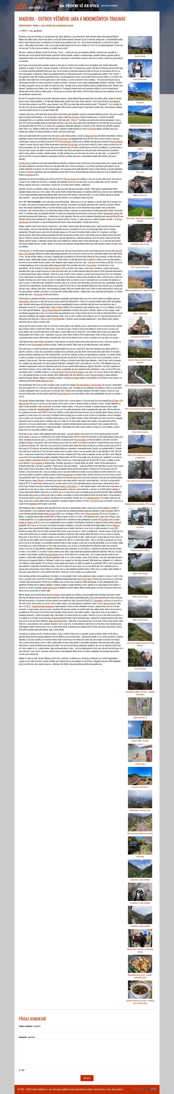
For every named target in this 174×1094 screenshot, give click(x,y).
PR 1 (37, 174)
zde (26, 131)
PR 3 (96, 144)
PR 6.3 (46, 460)
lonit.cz (103, 1089)
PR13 (104, 489)
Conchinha (33, 503)
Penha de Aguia (50, 513)
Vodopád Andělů (44, 409)
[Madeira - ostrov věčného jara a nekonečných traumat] (140, 53)
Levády (117, 642)
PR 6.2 (60, 445)
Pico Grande (54, 594)
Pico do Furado (58, 372)
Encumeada (98, 600)
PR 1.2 (38, 522)
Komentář (27, 1037)
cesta (21, 462)
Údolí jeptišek (54, 620)
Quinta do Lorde (47, 380)
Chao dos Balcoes (116, 141)
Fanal (74, 477)
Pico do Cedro (73, 144)
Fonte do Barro (24, 301)
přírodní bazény (93, 497)
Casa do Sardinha (97, 374)
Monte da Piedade (73, 377)
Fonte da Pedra (54, 268)
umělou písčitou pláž (49, 587)
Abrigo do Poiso (91, 135)
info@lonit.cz (42, 1089)
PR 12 (90, 600)
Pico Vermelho (30, 253)
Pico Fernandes (37, 344)
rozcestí (22, 460)
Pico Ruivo (29, 174)
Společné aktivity (25, 25)
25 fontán (29, 442)
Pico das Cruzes (62, 138)
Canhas (62, 232)
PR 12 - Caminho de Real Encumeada (39, 606)
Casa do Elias (92, 265)
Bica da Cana (113, 400)
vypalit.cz (120, 1089)
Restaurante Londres (111, 213)
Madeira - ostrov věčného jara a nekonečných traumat (53, 25)
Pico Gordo (38, 294)
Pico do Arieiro (73, 117)
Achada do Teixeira (26, 522)
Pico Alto (53, 117)
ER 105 (110, 262)
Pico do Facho (96, 384)
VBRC (80, 563)
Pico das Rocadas (92, 513)
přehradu (69, 474)
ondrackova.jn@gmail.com (63, 1089)
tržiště (64, 207)
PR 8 (83, 348)
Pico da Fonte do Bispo (50, 310)
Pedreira (40, 480)
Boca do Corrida (109, 603)
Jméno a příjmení (29, 1026)
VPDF (116, 528)
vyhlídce (115, 489)
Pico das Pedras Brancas (74, 372)
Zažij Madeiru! (114, 101)
